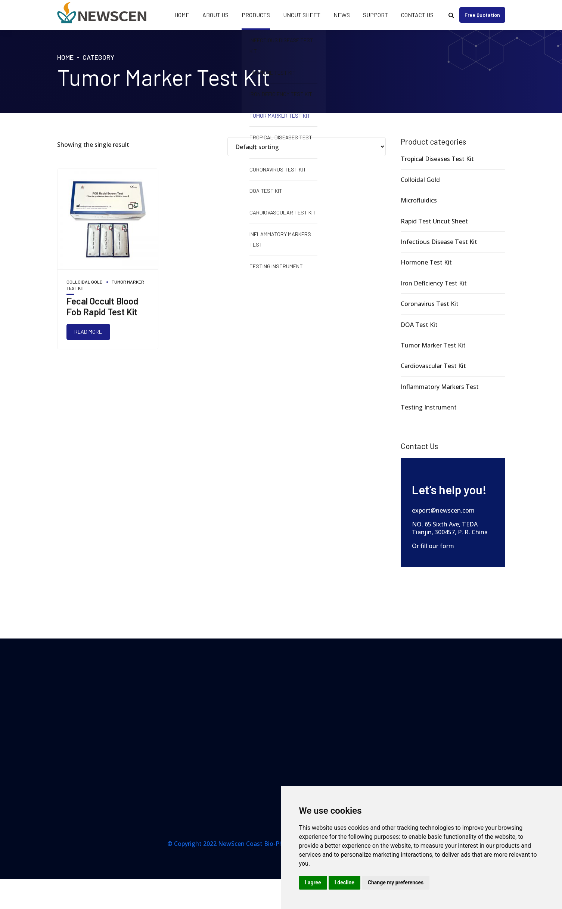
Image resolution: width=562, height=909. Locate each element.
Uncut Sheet (301, 14)
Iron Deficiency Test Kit (434, 283)
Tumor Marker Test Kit (433, 345)
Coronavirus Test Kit (430, 304)
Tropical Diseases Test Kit (437, 159)
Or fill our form (433, 546)
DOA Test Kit (419, 325)
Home (181, 14)
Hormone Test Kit (426, 262)
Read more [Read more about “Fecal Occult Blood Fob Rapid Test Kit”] (88, 331)
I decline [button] (344, 882)
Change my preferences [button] (395, 882)
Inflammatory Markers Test (440, 387)
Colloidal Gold (84, 281)
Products (256, 14)
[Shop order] (306, 146)
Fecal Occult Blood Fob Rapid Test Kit (102, 306)
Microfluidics (419, 200)
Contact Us (417, 14)
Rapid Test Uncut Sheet (434, 221)
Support (375, 14)
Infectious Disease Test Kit (439, 242)
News (341, 14)
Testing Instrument (429, 407)
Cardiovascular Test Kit (433, 366)
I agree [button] (313, 882)
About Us (215, 14)
